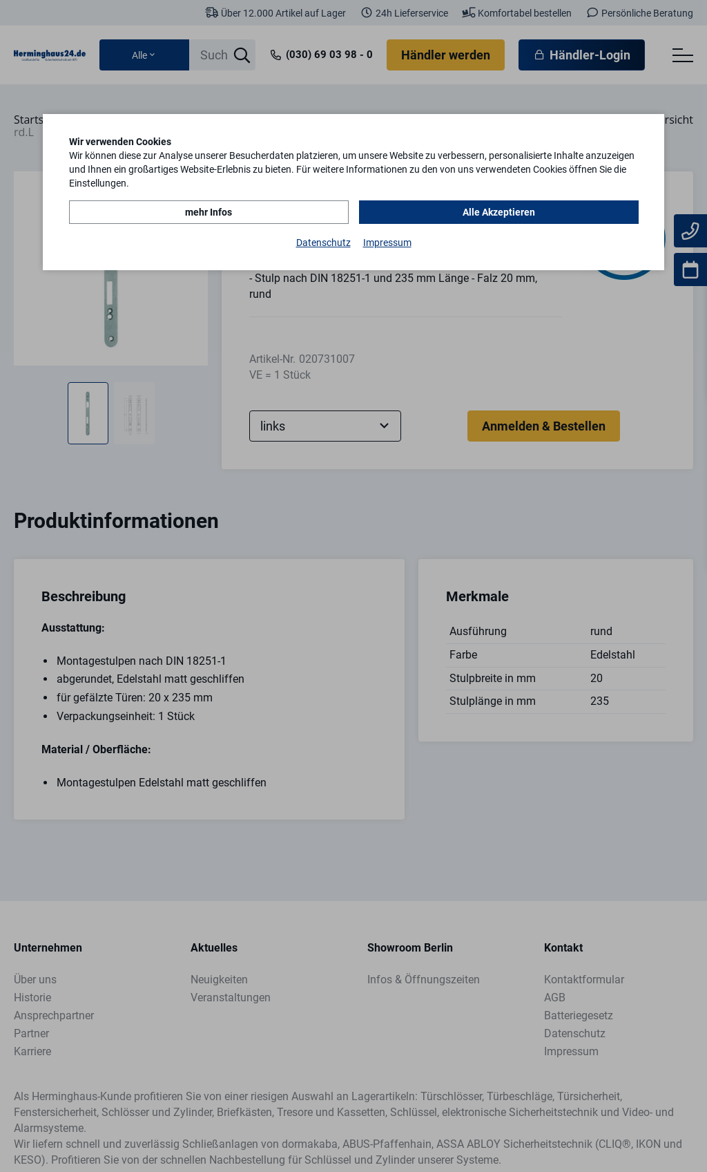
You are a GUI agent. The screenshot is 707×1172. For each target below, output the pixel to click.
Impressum (387, 242)
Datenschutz (323, 242)
